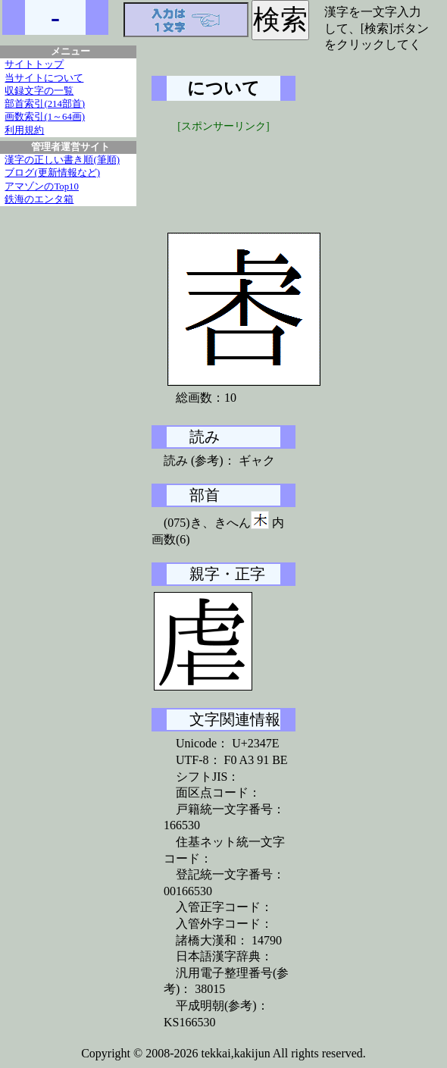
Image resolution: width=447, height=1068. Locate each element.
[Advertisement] (265, 172)
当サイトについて (44, 78)
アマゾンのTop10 (42, 186)
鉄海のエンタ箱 (39, 199)
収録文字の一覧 (39, 91)
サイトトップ (34, 64)
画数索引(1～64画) (45, 116)
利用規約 (24, 130)
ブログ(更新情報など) (52, 173)
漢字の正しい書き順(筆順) (62, 160)
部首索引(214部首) (45, 104)
